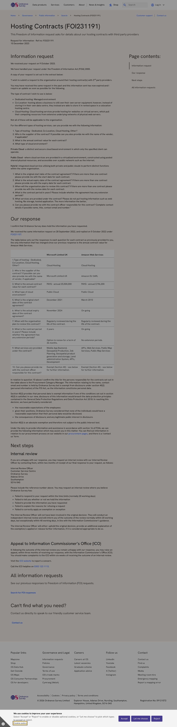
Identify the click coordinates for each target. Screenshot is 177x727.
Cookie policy (20, 723)
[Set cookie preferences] (5, 721)
